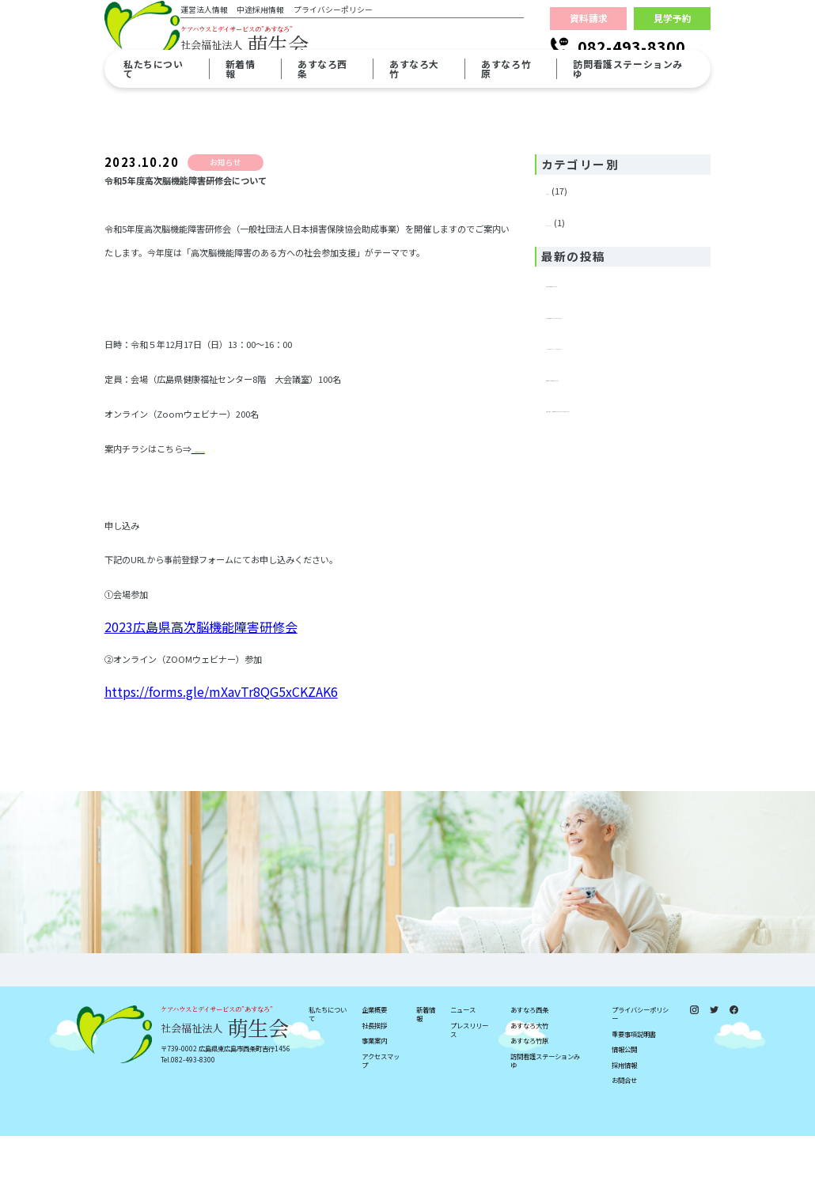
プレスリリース (576, 214)
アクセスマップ (381, 1110)
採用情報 (624, 1114)
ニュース (463, 1058)
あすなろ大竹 (529, 1074)
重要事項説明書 (634, 1083)
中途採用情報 (277, 28)
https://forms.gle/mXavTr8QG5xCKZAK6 (221, 707)
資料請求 (589, 34)
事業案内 (374, 1089)
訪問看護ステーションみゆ (545, 1110)
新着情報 (425, 1063)
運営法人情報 (220, 28)
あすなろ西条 (529, 1058)
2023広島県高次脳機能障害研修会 (257, 467)
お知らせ (563, 190)
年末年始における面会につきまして (615, 393)
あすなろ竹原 (529, 1089)
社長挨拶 (374, 1074)
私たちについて (328, 1063)
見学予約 (673, 34)
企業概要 (374, 1058)
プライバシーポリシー (349, 28)
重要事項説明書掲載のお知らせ (607, 274)
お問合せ (624, 1130)
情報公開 (624, 1099)
